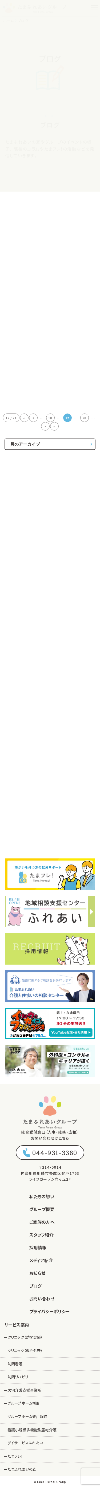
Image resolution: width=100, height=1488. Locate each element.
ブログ (35, 1286)
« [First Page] (24, 418)
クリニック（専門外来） (25, 1350)
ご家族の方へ (42, 1222)
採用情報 (38, 1247)
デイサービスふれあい (25, 1442)
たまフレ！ (15, 1456)
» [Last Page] (54, 426)
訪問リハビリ (17, 1376)
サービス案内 (16, 1324)
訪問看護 (15, 1363)
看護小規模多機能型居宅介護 (32, 1429)
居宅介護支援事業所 (24, 1390)
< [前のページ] (33, 418)
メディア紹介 (41, 1260)
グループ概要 (41, 1209)
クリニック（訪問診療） (25, 1337)
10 (50, 418)
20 (84, 418)
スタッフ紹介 (41, 1234)
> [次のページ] (45, 426)
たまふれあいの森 (21, 1469)
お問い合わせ (42, 1298)
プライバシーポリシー (49, 1311)
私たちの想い (41, 1196)
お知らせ (37, 1273)
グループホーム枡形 (23, 1403)
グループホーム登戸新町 (27, 1416)
